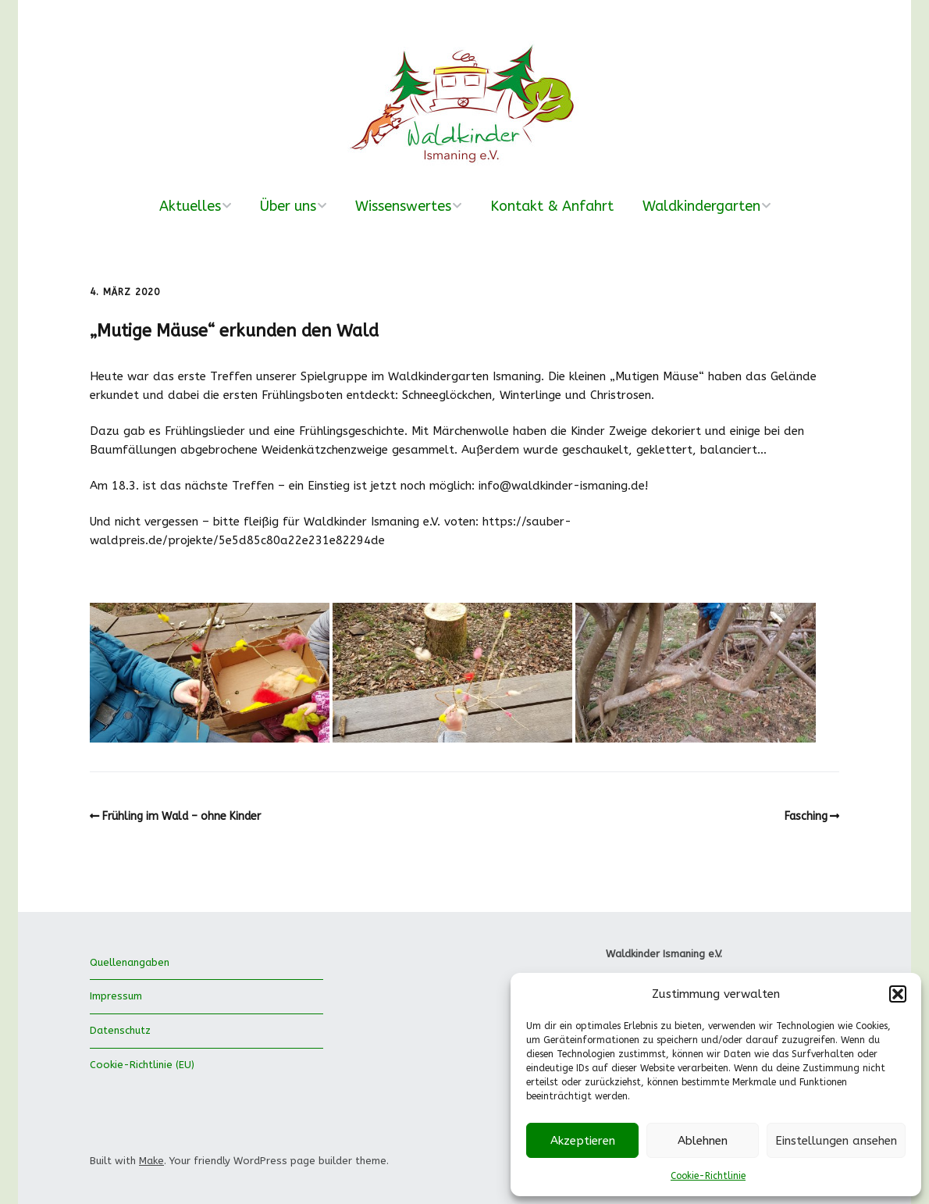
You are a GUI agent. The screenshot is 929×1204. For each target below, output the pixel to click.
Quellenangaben (129, 962)
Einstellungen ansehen (836, 1141)
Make (151, 1161)
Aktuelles (190, 206)
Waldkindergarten (701, 206)
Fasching (806, 816)
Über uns (288, 206)
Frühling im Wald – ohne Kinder (181, 816)
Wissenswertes (403, 206)
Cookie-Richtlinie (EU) (142, 1064)
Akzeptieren (582, 1141)
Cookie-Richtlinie (708, 1175)
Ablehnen (703, 1141)
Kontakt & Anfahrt (552, 206)
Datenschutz (120, 1030)
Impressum (116, 996)
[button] (898, 994)
